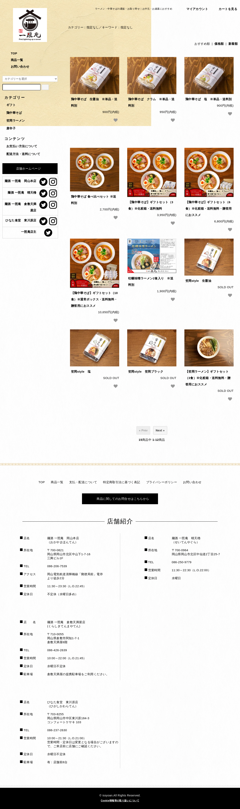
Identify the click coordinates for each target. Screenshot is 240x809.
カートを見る (225, 9)
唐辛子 (11, 128)
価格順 (219, 43)
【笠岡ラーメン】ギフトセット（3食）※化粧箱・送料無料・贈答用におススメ (207, 378)
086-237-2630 (57, 730)
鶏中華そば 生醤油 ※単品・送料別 (94, 102)
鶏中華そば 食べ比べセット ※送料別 (93, 200)
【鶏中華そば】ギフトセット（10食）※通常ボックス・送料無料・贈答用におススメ (94, 299)
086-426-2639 (57, 650)
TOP (11, 53)
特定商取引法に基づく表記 (121, 482)
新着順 (233, 43)
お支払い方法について (21, 146)
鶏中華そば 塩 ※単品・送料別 (208, 99)
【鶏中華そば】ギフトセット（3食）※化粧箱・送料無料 (150, 205)
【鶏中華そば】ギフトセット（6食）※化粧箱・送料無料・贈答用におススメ (208, 208)
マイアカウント (195, 9)
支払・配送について (83, 482)
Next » (160, 430)
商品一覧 (14, 60)
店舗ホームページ (25, 168)
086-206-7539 (57, 566)
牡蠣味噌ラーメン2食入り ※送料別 (150, 281)
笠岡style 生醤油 (198, 280)
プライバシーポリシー (161, 482)
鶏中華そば (14, 112)
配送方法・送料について (23, 154)
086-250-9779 (182, 562)
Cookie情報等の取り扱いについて (120, 800)
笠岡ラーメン (15, 120)
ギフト (11, 105)
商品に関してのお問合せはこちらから (120, 498)
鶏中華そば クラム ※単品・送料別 (151, 102)
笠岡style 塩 (81, 371)
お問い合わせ (17, 66)
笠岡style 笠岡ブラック (145, 371)
